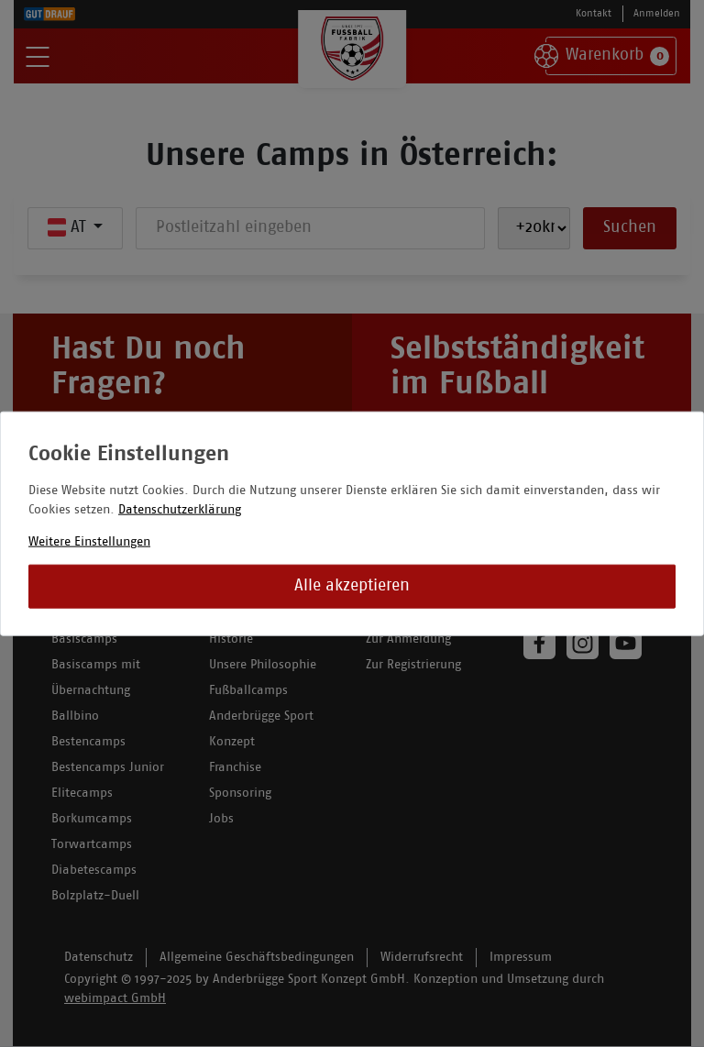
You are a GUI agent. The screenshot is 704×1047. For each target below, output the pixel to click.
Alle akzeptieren (352, 586)
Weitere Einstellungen (89, 542)
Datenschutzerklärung (179, 510)
